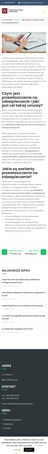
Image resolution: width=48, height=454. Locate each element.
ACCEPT (29, 450)
